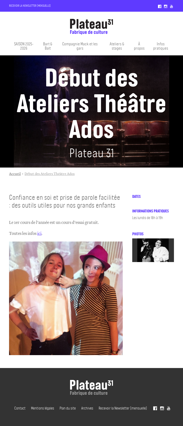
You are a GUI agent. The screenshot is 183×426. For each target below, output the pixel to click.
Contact (19, 408)
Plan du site (68, 408)
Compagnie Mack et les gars (80, 46)
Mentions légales (42, 408)
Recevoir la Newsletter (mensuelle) (30, 5)
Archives (87, 408)
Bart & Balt (47, 46)
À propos (139, 46)
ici (39, 233)
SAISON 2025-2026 (23, 46)
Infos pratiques (160, 46)
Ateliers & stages (117, 46)
